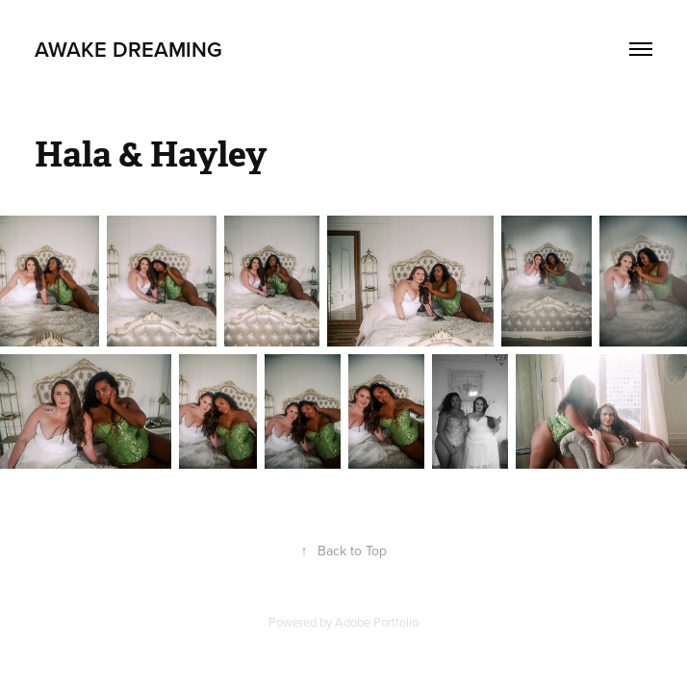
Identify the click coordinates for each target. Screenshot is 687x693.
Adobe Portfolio (377, 621)
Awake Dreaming (128, 49)
